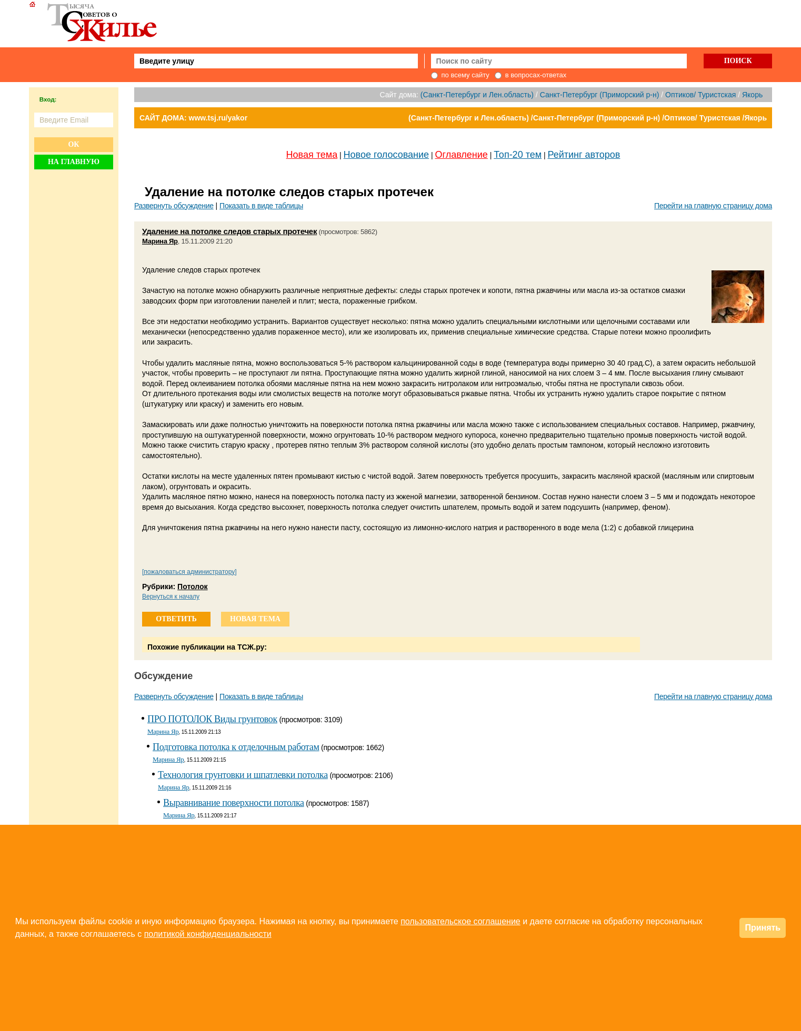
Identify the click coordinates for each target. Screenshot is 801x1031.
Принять (762, 927)
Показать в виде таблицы (261, 205)
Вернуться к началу (170, 596)
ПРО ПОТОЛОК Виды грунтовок (212, 719)
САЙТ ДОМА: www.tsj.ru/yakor (193, 118)
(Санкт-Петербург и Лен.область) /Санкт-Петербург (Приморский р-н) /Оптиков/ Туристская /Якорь (587, 118)
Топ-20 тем (518, 154)
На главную (73, 162)
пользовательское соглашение (460, 921)
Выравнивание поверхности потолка (233, 802)
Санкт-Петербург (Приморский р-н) (599, 94)
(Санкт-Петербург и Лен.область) (477, 94)
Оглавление (461, 154)
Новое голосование (386, 154)
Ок (73, 144)
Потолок (192, 586)
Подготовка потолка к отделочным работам (236, 747)
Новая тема (312, 154)
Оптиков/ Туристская (700, 94)
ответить (176, 619)
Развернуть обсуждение (174, 205)
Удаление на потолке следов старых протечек (229, 231)
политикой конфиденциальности (208, 933)
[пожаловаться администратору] (189, 571)
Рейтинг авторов (584, 154)
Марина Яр (160, 241)
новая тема (255, 619)
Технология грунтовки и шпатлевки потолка (243, 775)
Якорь (752, 94)
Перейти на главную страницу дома (713, 205)
